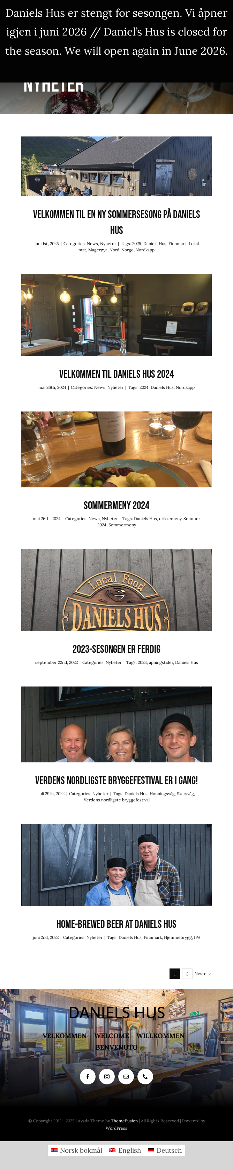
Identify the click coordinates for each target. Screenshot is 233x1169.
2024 (144, 387)
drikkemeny (170, 518)
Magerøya (97, 249)
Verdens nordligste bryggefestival (117, 799)
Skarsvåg (185, 793)
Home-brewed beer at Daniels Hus (116, 924)
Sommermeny (122, 524)
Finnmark (177, 243)
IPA (197, 937)
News (92, 243)
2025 (136, 243)
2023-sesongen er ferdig (116, 649)
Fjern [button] (116, 69)
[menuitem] (77, 1150)
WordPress (116, 1128)
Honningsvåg (162, 793)
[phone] (145, 1076)
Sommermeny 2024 (116, 505)
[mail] (126, 1076)
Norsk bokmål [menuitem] (81, 1150)
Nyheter (108, 243)
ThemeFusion (124, 1120)
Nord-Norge (122, 249)
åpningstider (161, 662)
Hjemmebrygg (178, 937)
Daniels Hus (154, 243)
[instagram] (107, 1076)
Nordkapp (145, 249)
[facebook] (88, 1076)
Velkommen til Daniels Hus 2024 (116, 374)
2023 (142, 662)
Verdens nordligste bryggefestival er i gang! (116, 780)
